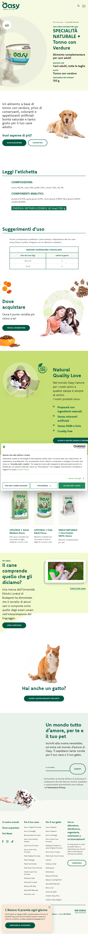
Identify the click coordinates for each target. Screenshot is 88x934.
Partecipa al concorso (20, 925)
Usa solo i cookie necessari (16, 486)
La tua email (50, 767)
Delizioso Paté (29, 878)
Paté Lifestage (29, 860)
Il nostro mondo (10, 822)
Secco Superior (51, 831)
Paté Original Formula (32, 856)
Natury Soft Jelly (30, 886)
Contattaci (38, 143)
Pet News (7, 833)
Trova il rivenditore (16, 328)
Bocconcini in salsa (53, 852)
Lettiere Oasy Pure (52, 896)
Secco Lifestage (30, 831)
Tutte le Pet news (78, 588)
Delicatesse (50, 868)
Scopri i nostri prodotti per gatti (44, 698)
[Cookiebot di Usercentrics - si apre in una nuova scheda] (75, 446)
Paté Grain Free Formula (33, 868)
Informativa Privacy (57, 787)
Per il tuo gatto (53, 822)
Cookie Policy (23, 469)
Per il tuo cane (31, 822)
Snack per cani (29, 894)
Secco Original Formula (32, 827)
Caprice (48, 860)
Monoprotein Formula (32, 835)
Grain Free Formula (31, 846)
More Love (50, 888)
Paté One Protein (30, 864)
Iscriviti (77, 769)
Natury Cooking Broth (54, 880)
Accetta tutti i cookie (71, 486)
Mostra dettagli (75, 478)
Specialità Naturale (31, 890)
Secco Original (51, 827)
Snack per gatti (51, 892)
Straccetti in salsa (30, 882)
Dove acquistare (14, 143)
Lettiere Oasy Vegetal (54, 900)
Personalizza (44, 486)
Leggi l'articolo (14, 625)
